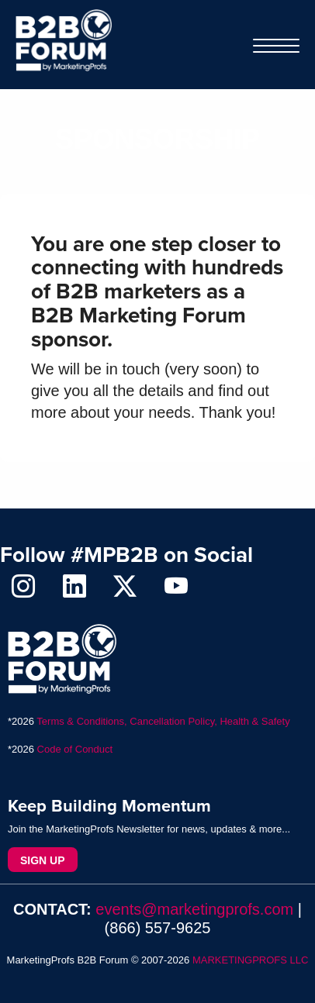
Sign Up (42, 860)
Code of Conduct (75, 749)
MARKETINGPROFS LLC (250, 960)
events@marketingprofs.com (194, 909)
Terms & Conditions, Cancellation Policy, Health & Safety (162, 721)
